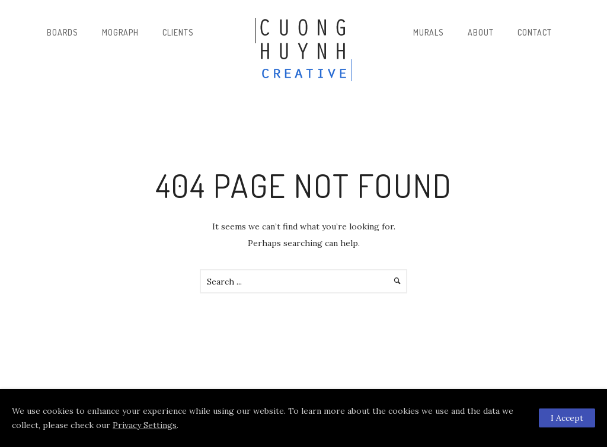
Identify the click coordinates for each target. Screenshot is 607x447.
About (481, 32)
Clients (178, 32)
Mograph (120, 32)
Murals (428, 32)
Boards (62, 32)
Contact (534, 32)
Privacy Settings (145, 425)
